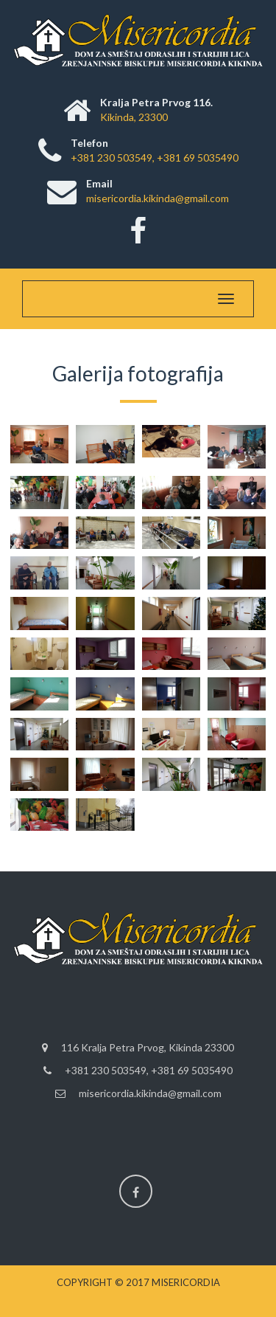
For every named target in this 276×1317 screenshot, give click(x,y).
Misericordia (186, 1282)
